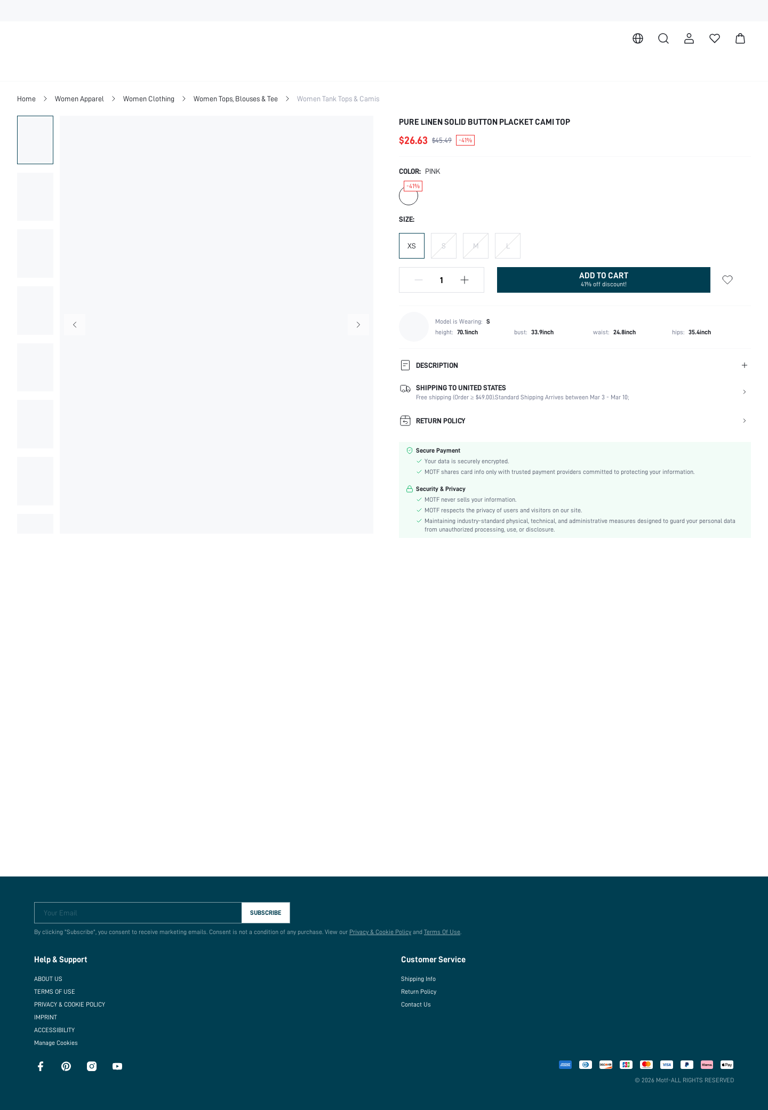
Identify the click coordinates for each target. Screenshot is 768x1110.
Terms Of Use (437, 927)
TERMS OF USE (56, 987)
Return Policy (418, 987)
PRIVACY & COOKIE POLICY (76, 1000)
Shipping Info (418, 974)
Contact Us (415, 1000)
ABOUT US (50, 974)
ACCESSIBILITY (58, 1025)
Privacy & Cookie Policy (375, 927)
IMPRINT (47, 1013)
